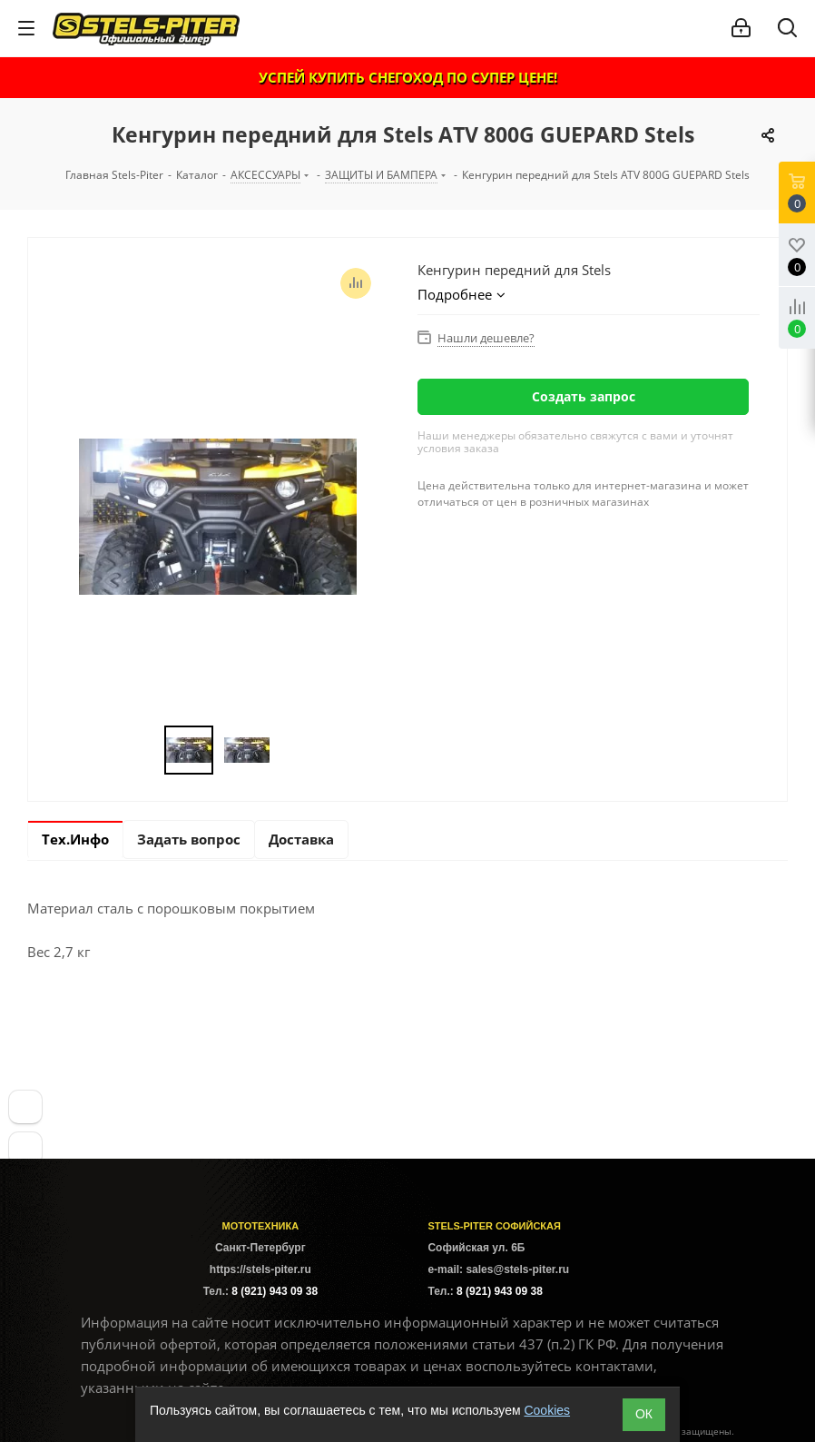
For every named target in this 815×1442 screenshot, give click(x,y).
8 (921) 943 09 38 (274, 1291)
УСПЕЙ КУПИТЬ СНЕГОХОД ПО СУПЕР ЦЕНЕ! (408, 77)
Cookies (547, 1410)
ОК (644, 1414)
